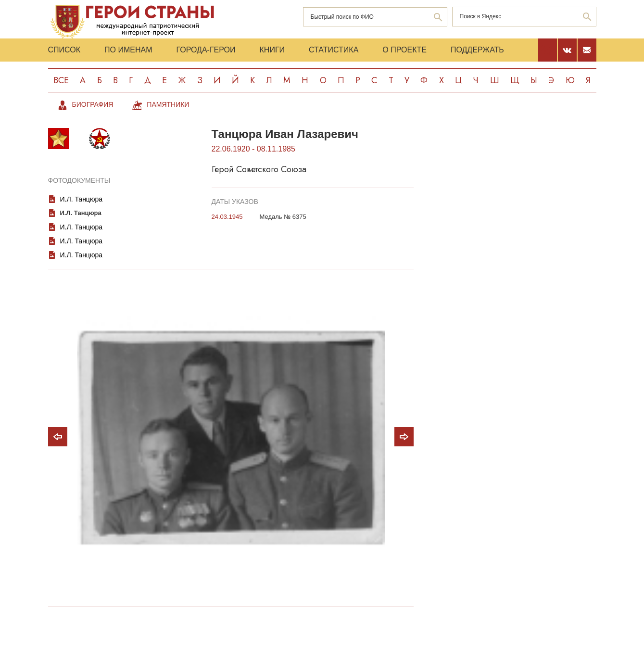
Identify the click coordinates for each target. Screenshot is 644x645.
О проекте (404, 50)
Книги (272, 50)
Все (61, 80)
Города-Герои (205, 50)
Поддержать (477, 50)
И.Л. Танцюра (81, 199)
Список (64, 50)
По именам (128, 50)
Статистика (333, 50)
